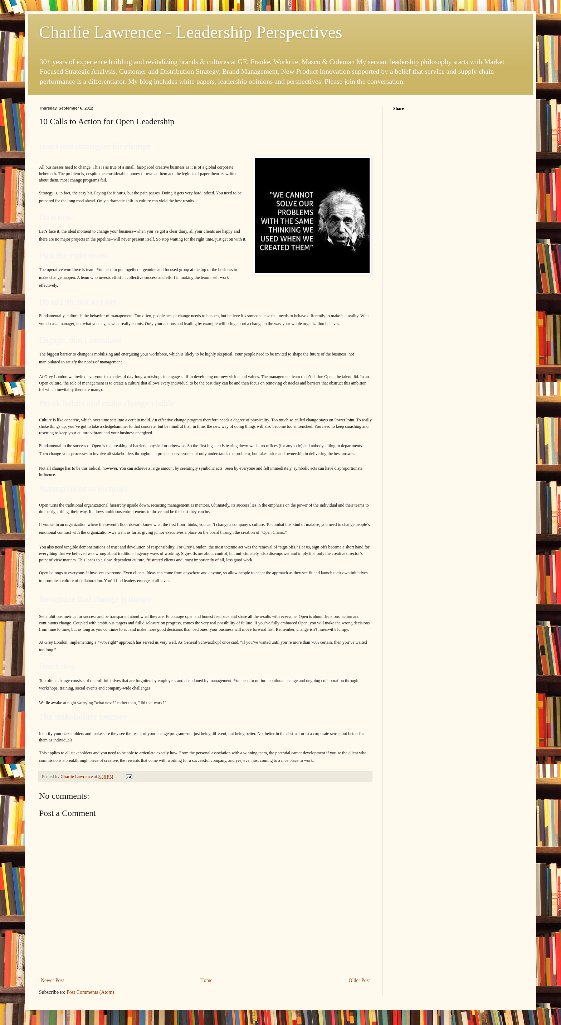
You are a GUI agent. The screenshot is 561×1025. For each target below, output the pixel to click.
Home (206, 980)
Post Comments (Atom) (90, 992)
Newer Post (52, 980)
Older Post (359, 980)
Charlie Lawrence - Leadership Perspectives (190, 32)
